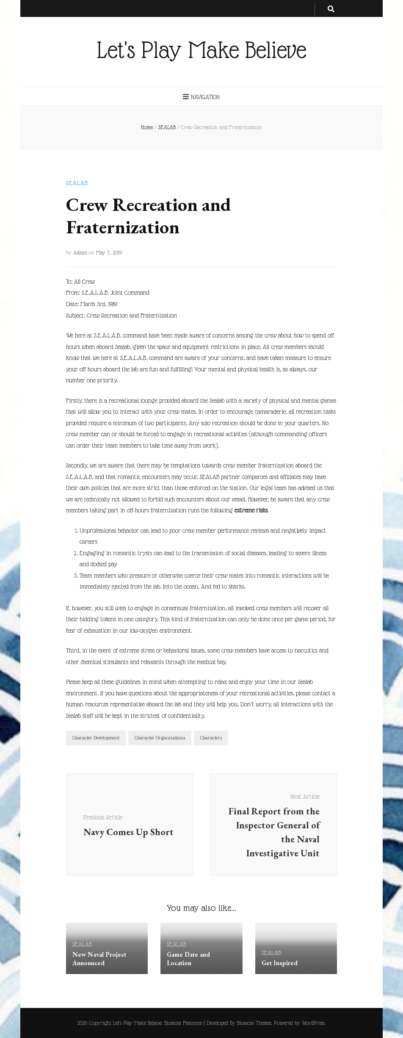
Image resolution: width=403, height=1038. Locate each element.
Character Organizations (160, 737)
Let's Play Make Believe (201, 50)
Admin (80, 252)
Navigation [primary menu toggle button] (201, 96)
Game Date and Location (188, 958)
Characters (211, 737)
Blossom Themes (254, 1023)
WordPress (313, 1023)
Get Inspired (280, 963)
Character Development (95, 737)
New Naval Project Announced (99, 958)
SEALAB (77, 183)
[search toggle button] (331, 9)
